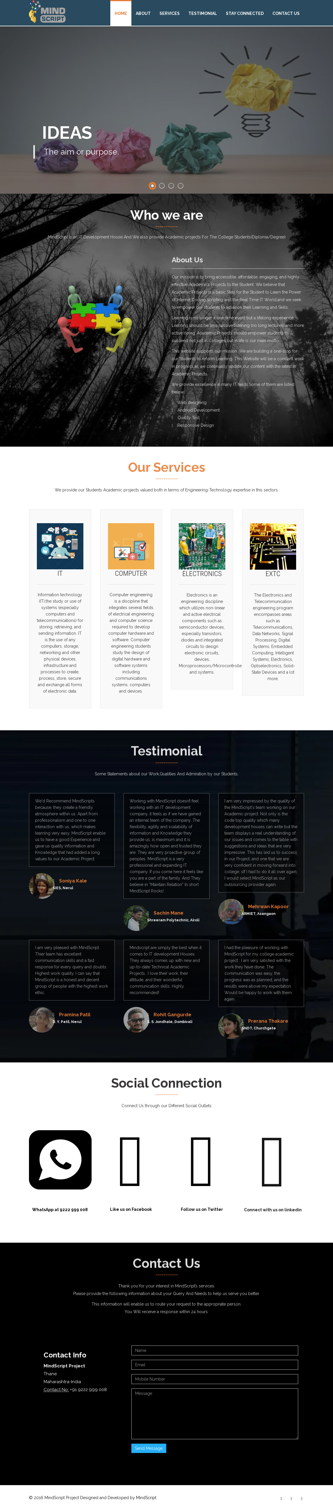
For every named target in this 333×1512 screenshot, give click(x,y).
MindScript (146, 1497)
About (143, 13)
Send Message (149, 1448)
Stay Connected (245, 13)
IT (60, 577)
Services (169, 13)
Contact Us (286, 13)
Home (121, 13)
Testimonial (202, 13)
